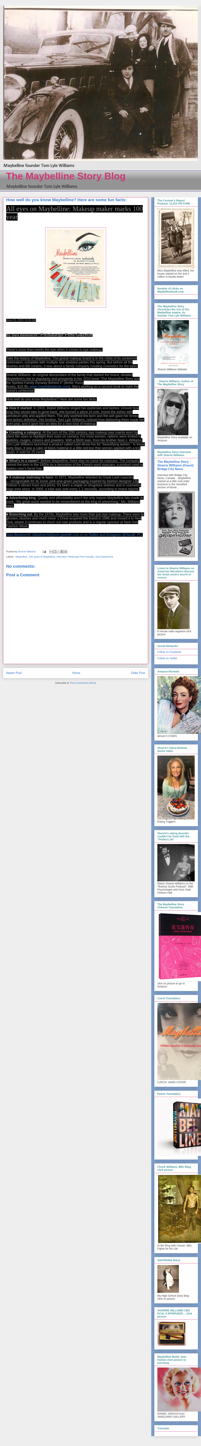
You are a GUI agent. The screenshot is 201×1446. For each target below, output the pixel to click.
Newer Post (14, 673)
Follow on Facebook (169, 651)
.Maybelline (21, 556)
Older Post (138, 673)
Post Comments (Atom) (83, 682)
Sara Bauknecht (104, 556)
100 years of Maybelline (42, 556)
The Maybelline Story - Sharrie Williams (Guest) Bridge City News (175, 465)
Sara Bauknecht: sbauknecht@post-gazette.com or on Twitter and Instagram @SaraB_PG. (74, 535)
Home (76, 673)
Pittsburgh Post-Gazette (81, 556)
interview (61, 556)
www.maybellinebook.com (49, 386)
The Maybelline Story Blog (66, 176)
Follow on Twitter (167, 658)
